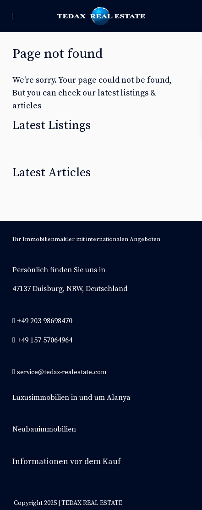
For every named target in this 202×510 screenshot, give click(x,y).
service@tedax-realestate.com (61, 372)
